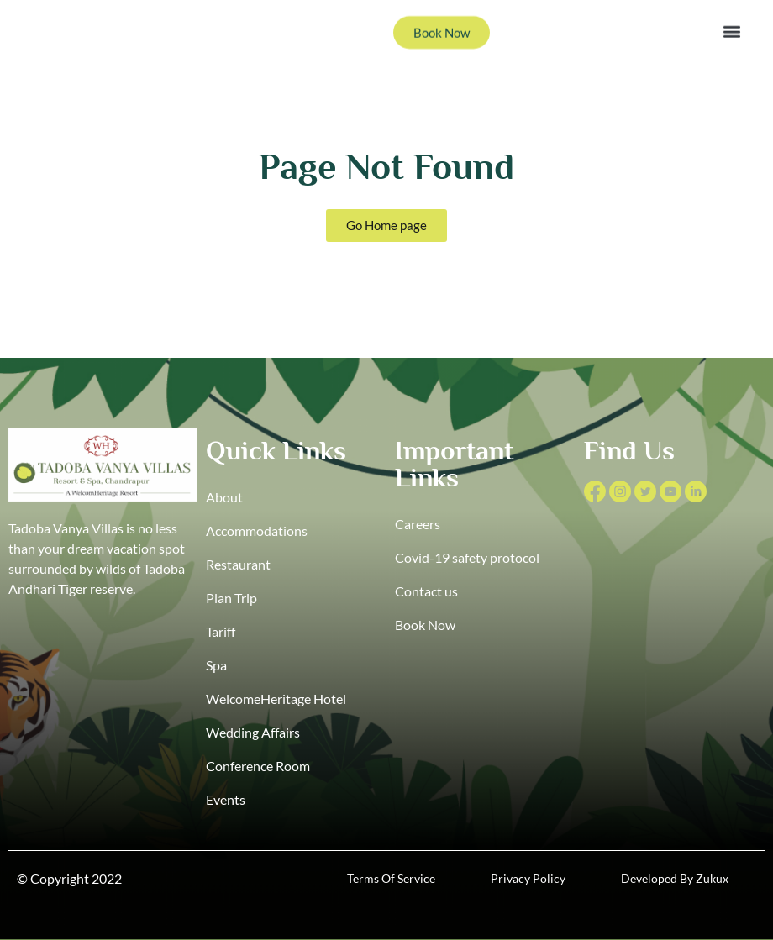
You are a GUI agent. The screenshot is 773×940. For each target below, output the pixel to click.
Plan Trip (231, 598)
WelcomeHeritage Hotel (276, 698)
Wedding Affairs (253, 732)
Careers (417, 524)
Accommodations (257, 530)
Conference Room (258, 766)
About (224, 497)
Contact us (426, 591)
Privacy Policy (528, 878)
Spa (216, 665)
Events (225, 799)
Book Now (425, 625)
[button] (731, 20)
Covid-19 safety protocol (467, 557)
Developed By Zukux (674, 878)
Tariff (220, 631)
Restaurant (238, 564)
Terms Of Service (391, 878)
